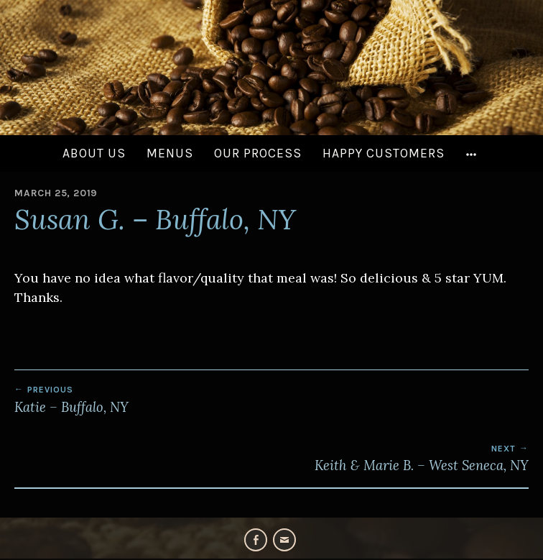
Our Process (258, 153)
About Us (94, 153)
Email (284, 539)
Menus (170, 153)
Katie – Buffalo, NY (271, 400)
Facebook (255, 539)
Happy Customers (383, 153)
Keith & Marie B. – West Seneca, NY (271, 459)
